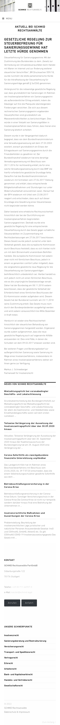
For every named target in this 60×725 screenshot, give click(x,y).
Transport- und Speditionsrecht (19, 652)
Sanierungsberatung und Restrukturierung (25, 641)
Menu (7, 18)
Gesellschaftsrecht (13, 685)
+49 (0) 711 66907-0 (22, 587)
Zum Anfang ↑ (49, 722)
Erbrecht (8, 663)
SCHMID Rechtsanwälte (15, 708)
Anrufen (12, 602)
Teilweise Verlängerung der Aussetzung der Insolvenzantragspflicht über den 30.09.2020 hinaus (29, 426)
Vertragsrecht (11, 657)
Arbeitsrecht (10, 668)
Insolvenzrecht (11, 635)
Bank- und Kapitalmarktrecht (18, 674)
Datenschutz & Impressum (17, 712)
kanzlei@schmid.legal (21, 592)
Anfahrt (29, 602)
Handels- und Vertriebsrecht (18, 680)
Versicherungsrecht (14, 646)
